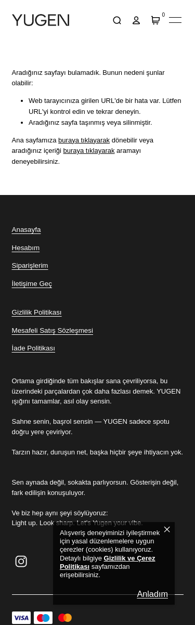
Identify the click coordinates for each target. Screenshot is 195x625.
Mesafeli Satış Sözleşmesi (52, 330)
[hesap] (136, 20)
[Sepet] (156, 20)
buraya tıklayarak (84, 140)
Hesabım (26, 248)
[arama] (117, 20)
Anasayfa (26, 229)
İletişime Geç (32, 284)
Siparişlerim (30, 265)
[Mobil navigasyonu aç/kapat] (175, 20)
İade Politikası (33, 348)
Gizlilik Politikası (37, 312)
